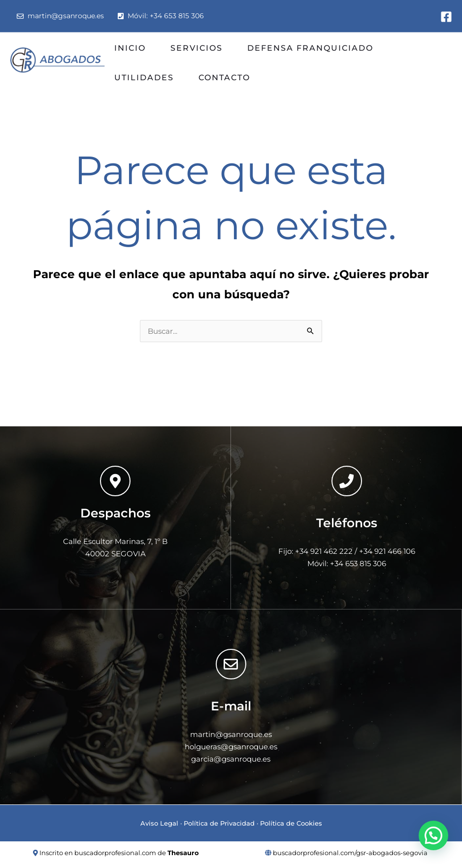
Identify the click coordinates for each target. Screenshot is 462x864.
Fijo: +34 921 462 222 (315, 551)
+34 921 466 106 (387, 551)
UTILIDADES (144, 77)
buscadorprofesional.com (115, 853)
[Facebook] (446, 17)
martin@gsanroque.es (60, 15)
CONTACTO (224, 77)
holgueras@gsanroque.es (231, 746)
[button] (433, 835)
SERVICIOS (196, 48)
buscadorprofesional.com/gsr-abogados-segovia (350, 853)
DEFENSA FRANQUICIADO (310, 48)
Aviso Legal (159, 823)
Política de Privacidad (219, 823)
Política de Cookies (291, 823)
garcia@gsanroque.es (230, 759)
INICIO (130, 48)
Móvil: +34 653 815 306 (161, 15)
